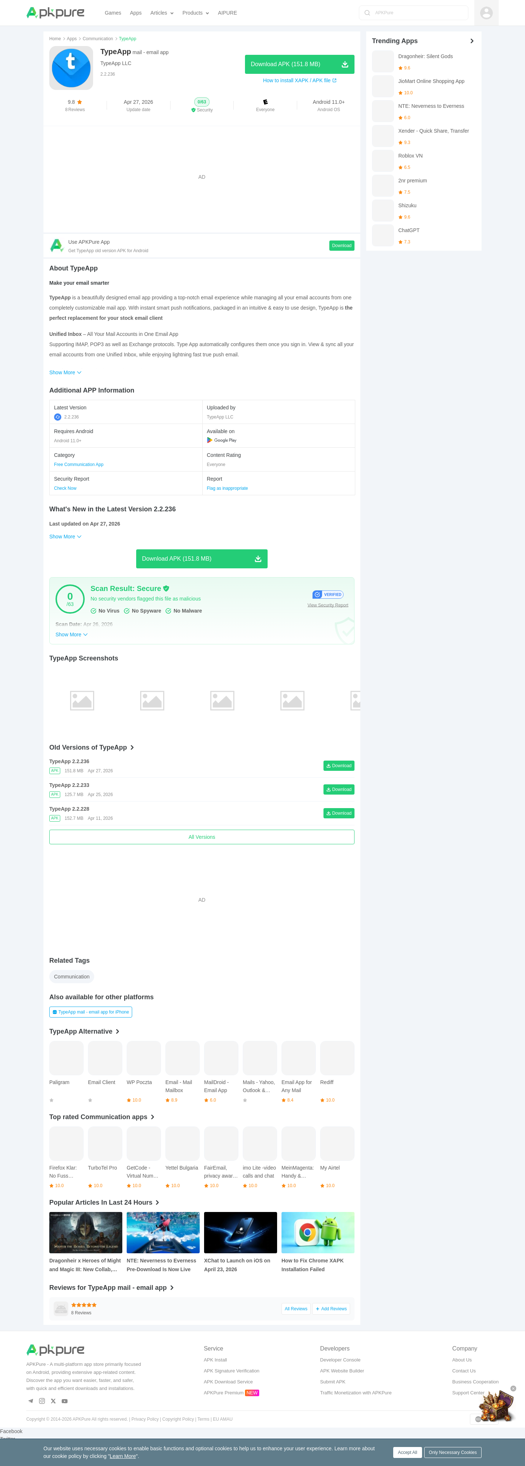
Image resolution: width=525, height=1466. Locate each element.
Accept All (407, 1452)
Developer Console (340, 1360)
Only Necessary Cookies (453, 1452)
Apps (72, 38)
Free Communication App (78, 464)
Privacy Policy (145, 1419)
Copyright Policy (178, 1419)
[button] (202, 105)
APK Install (215, 1360)
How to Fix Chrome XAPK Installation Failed (312, 1265)
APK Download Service (228, 1381)
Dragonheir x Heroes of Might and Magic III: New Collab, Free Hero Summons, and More (85, 1266)
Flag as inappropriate (227, 488)
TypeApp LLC (115, 63)
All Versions (201, 837)
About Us (462, 1360)
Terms (204, 1419)
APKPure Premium (224, 1392)
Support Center (468, 1392)
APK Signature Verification (231, 1371)
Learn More (123, 1456)
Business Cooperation (475, 1381)
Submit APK (332, 1381)
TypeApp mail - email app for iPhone (91, 1012)
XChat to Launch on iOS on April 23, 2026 (237, 1265)
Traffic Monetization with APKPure (356, 1392)
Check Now (65, 488)
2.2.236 (66, 417)
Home (55, 38)
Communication (98, 38)
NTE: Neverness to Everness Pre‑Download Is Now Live (161, 1265)
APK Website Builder (342, 1371)
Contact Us (464, 1371)
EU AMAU (223, 1419)
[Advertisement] (201, 177)
